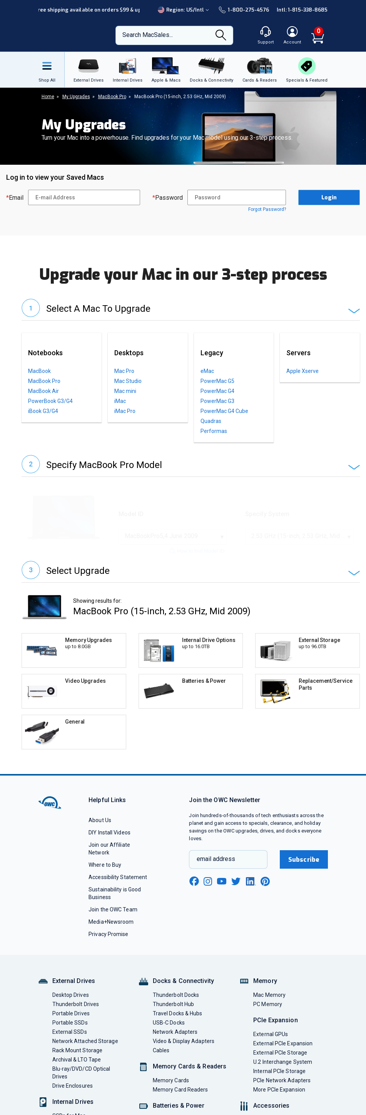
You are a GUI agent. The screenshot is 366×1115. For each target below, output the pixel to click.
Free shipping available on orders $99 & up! (89, 10)
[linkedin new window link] (251, 906)
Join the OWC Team (113, 934)
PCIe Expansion (275, 1044)
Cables (161, 1075)
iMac (120, 401)
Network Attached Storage (85, 1066)
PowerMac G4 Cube (224, 411)
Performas (214, 431)
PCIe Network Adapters (282, 1105)
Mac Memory (269, 1019)
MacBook (39, 371)
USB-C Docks (169, 1047)
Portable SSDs (70, 1047)
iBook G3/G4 (43, 411)
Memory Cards (171, 1105)
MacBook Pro (44, 381)
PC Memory (267, 1029)
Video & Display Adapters (183, 1066)
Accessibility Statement (118, 902)
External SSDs (69, 1056)
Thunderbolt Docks (176, 1019)
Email (14, 197)
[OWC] (69, 35)
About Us (100, 845)
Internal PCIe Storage (279, 1096)
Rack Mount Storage (77, 1075)
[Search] (221, 35)
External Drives (73, 1005)
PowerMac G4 (217, 391)
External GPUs (270, 1059)
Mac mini (125, 391)
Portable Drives (71, 1038)
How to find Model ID (197, 551)
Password (167, 197)
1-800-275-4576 (244, 9)
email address (216, 883)
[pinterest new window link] (265, 906)
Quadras (211, 421)
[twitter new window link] (236, 905)
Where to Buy (105, 889)
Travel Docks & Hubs (177, 1038)
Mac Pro (124, 371)
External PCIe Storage (280, 1077)
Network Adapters (175, 1056)
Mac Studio (128, 381)
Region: (184, 9)
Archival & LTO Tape (76, 1084)
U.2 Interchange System (282, 1086)
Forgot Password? (267, 209)
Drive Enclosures (72, 1110)
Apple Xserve (302, 371)
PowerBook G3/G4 (50, 401)
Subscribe (303, 884)
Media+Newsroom (111, 946)
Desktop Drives (70, 1019)
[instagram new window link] (208, 906)
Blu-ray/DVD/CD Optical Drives (81, 1097)
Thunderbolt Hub (173, 1029)
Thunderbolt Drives (75, 1029)
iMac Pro (124, 411)
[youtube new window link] (222, 906)
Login (329, 197)
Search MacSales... (147, 34)
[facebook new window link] (194, 906)
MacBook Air (43, 391)
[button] (190, 310)
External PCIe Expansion (283, 1068)
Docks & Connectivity (183, 1005)
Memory (265, 1005)
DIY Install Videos (109, 857)
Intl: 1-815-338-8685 (302, 10)
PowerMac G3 (217, 401)
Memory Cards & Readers (189, 1091)
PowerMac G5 (217, 381)
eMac (207, 371)
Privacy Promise (108, 959)
